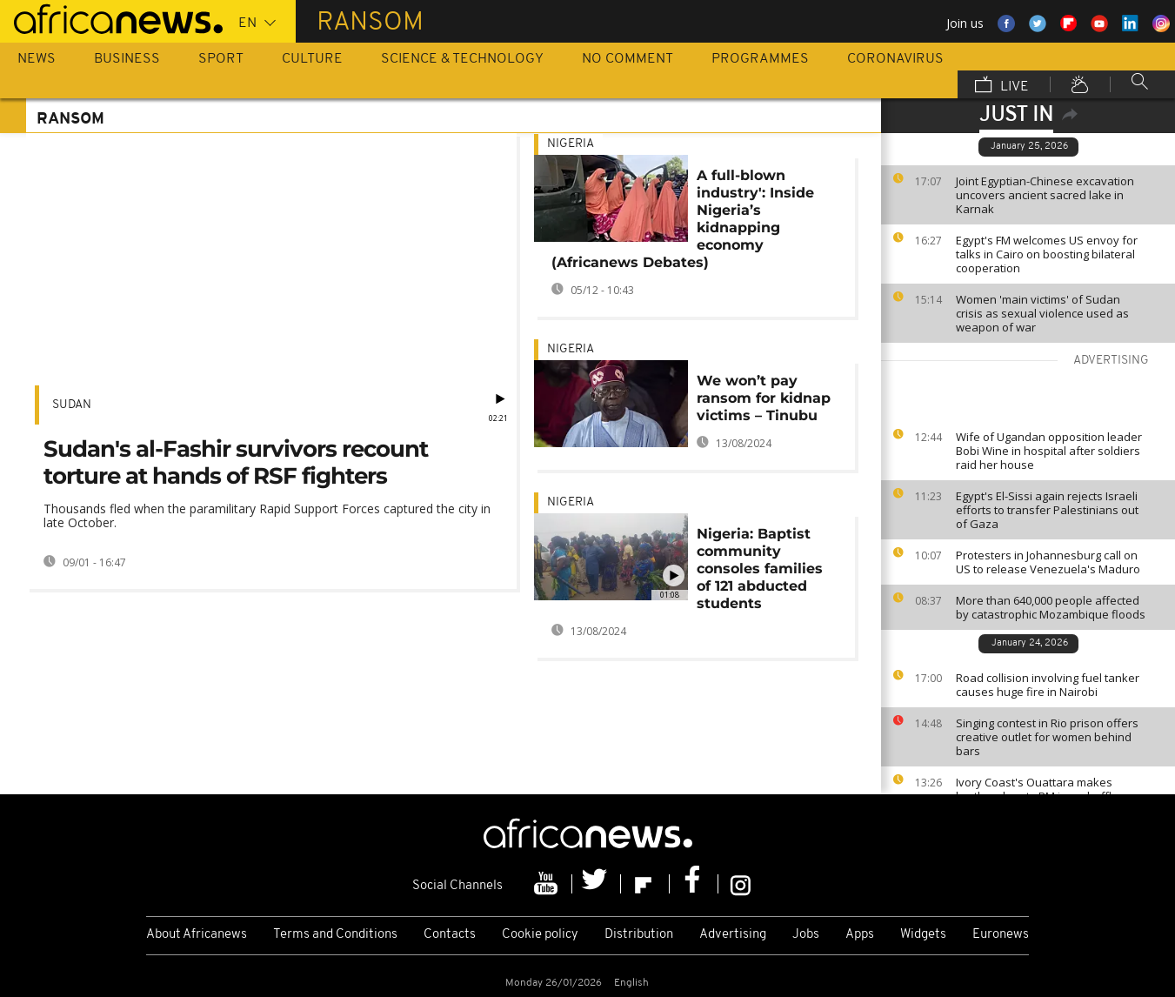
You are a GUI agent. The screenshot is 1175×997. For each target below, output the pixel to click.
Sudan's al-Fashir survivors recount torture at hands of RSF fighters (235, 462)
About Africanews (196, 934)
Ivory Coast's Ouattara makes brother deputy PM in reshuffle (1037, 789)
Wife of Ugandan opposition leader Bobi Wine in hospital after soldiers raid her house (1049, 451)
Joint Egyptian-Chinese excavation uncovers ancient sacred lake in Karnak (1045, 195)
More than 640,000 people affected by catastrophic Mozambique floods (1050, 607)
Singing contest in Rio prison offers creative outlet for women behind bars (1047, 737)
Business (127, 59)
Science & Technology (462, 59)
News (36, 59)
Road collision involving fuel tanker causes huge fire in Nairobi (1047, 685)
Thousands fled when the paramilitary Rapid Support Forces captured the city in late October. (267, 515)
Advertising (732, 934)
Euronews (1000, 934)
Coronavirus (895, 59)
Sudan (71, 405)
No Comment (627, 59)
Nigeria (570, 144)
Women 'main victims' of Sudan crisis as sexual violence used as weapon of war (1042, 313)
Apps (859, 934)
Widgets (923, 934)
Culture (312, 59)
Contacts (450, 934)
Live (1002, 86)
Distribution (638, 934)
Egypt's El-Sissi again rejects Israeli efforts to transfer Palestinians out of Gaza (1047, 510)
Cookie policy (540, 934)
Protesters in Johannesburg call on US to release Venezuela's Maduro (1048, 562)
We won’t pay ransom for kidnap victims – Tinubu (764, 398)
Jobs (805, 934)
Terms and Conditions (335, 934)
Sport (221, 59)
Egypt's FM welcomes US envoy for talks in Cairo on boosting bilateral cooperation (1047, 254)
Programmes (760, 59)
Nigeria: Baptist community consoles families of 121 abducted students (760, 568)
